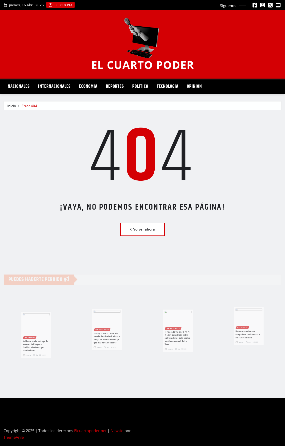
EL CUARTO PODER (142, 64)
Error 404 (29, 106)
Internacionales (54, 86)
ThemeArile (14, 437)
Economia (88, 86)
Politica (140, 86)
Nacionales (19, 86)
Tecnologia (167, 86)
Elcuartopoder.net (90, 430)
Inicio (11, 106)
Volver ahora (142, 229)
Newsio (117, 430)
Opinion (194, 86)
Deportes (115, 86)
